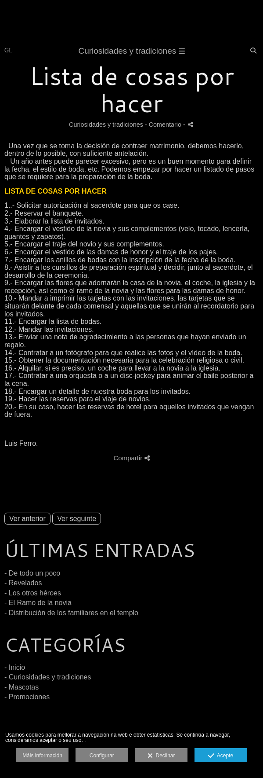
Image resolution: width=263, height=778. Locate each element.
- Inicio (14, 667)
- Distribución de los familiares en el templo (71, 613)
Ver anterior (27, 518)
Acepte (220, 756)
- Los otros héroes (32, 593)
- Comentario (164, 124)
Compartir (131, 458)
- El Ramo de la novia (38, 602)
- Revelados (23, 583)
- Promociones (27, 697)
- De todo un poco (32, 573)
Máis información (42, 755)
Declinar (161, 756)
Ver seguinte (76, 518)
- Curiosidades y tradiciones (47, 677)
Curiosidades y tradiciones (131, 50)
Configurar (102, 755)
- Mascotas (21, 687)
